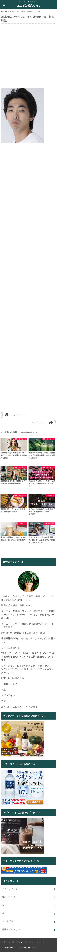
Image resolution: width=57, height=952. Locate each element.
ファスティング (10, 888)
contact (11, 942)
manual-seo (40, 942)
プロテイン (7, 921)
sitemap (19, 942)
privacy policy (29, 942)
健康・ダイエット (11, 929)
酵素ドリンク (9, 896)
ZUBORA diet (28, 5)
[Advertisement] (28, 56)
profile (4, 942)
